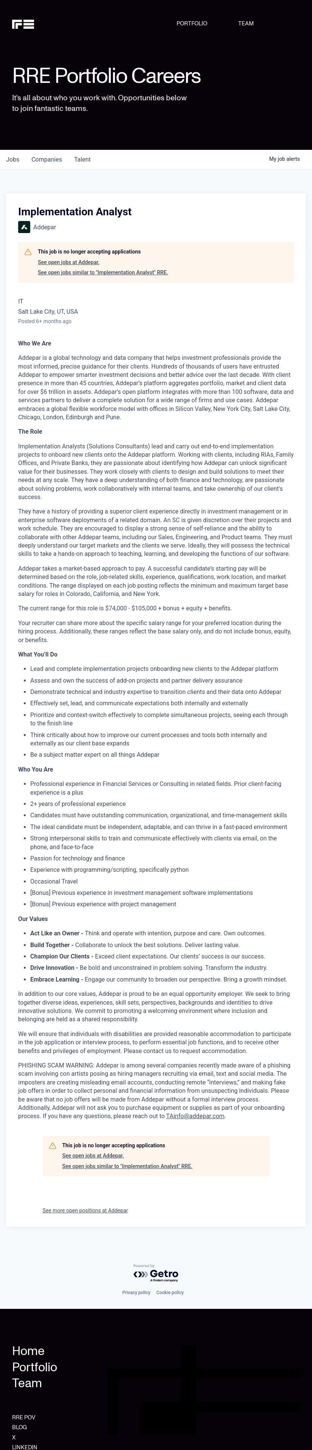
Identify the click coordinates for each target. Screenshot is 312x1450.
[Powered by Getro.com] (156, 1273)
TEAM (246, 23)
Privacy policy (136, 1292)
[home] (32, 23)
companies (46, 159)
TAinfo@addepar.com (195, 1116)
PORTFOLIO (192, 23)
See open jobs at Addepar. (68, 262)
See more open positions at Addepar (85, 1210)
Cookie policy (170, 1292)
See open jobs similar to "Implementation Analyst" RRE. (103, 272)
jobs (12, 159)
